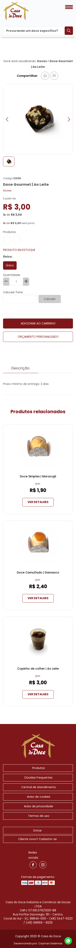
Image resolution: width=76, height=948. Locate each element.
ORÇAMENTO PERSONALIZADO (38, 337)
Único (10, 265)
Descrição (20, 369)
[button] (69, 119)
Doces (42, 61)
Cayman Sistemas (50, 943)
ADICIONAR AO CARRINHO (38, 323)
